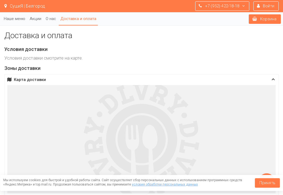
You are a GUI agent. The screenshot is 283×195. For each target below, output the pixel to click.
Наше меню (14, 18)
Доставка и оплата (78, 18)
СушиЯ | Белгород (24, 6)
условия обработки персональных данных (165, 184)
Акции (35, 18)
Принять (267, 182)
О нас (51, 18)
